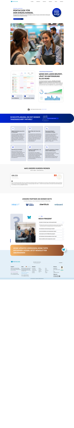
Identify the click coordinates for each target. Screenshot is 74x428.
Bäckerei (40, 268)
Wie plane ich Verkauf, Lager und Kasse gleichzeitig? (48, 222)
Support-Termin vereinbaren (14, 271)
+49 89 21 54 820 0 (44, 109)
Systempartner (46, 270)
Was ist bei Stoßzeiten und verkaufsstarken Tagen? (47, 231)
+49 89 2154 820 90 (15, 273)
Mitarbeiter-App (34, 269)
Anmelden (60, 262)
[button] (28, 266)
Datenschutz (42, 278)
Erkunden (61, 1)
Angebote (50, 1)
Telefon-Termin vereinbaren (25, 272)
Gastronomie (40, 269)
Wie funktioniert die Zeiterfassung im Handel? (47, 228)
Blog (45, 271)
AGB (39, 278)
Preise (45, 268)
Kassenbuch (33, 272)
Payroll (56, 1)
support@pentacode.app (15, 274)
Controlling (33, 271)
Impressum (36, 278)
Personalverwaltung (34, 270)
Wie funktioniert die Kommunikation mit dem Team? (48, 236)
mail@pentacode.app (56, 272)
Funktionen (38, 1)
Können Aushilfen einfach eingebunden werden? (47, 239)
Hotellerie (40, 270)
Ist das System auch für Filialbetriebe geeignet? (47, 233)
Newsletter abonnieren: (37, 262)
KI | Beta (32, 1)
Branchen (44, 1)
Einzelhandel (40, 271)
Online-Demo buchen (24, 273)
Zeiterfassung (33, 268)
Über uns (46, 269)
